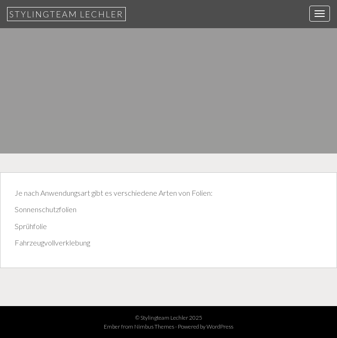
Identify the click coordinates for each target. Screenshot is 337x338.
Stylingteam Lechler (66, 14)
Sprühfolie (31, 226)
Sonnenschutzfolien (46, 209)
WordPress (220, 326)
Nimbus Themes (154, 326)
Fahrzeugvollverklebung (52, 242)
